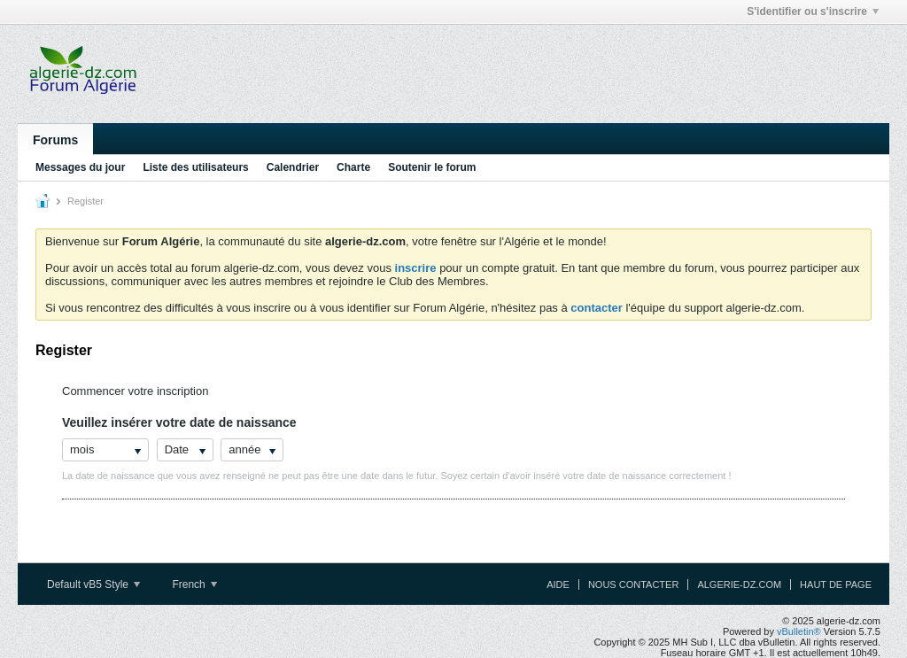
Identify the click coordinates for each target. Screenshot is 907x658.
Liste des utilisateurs (195, 167)
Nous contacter (633, 584)
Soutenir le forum (432, 167)
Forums (55, 140)
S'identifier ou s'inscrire (813, 11)
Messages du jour (80, 167)
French (194, 584)
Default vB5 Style (93, 584)
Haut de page (836, 584)
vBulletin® (799, 631)
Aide (558, 584)
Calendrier (293, 167)
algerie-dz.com (739, 584)
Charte (353, 167)
